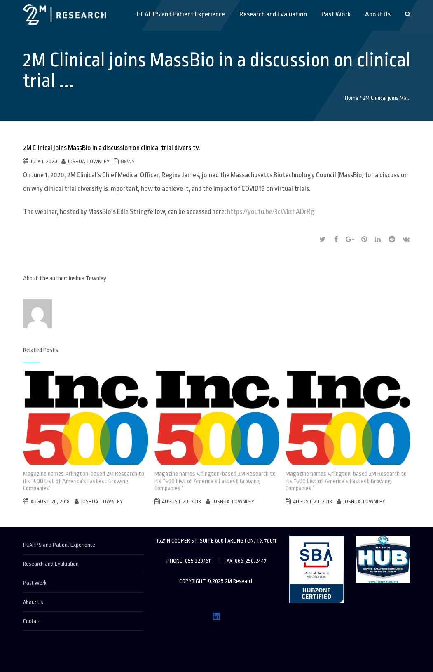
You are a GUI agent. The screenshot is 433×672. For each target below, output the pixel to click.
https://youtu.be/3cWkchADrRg (270, 212)
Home (351, 98)
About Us (33, 602)
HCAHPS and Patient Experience (59, 545)
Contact (31, 621)
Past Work (35, 583)
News (128, 161)
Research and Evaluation (51, 564)
